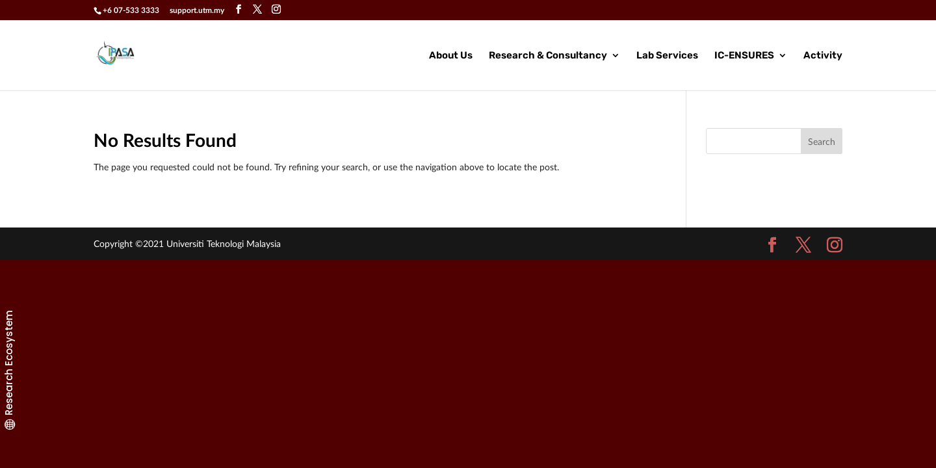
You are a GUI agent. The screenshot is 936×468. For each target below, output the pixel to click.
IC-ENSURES (744, 56)
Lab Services (667, 56)
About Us (451, 56)
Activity (822, 56)
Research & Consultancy (548, 56)
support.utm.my (197, 10)
